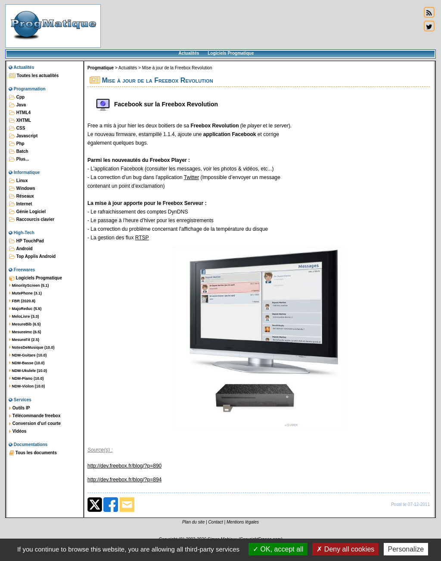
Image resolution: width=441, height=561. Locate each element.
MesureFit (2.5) (24, 340)
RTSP (142, 238)
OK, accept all (278, 549)
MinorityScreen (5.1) (29, 285)
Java (17, 105)
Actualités (188, 53)
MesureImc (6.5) (25, 332)
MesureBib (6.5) (25, 324)
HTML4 (20, 112)
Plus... (19, 159)
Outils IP (19, 408)
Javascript (23, 136)
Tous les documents (33, 453)
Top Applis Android (32, 256)
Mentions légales (243, 522)
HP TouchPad (26, 241)
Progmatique (100, 67)
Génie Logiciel (27, 211)
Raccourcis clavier (31, 219)
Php (17, 143)
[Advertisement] (261, 25)
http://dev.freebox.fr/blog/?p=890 (124, 466)
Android (21, 248)
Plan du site (193, 522)
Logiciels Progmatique (231, 53)
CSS (17, 128)
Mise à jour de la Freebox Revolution (177, 67)
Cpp (17, 97)
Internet (20, 204)
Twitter (191, 177)
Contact (215, 522)
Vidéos (17, 431)
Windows (22, 188)
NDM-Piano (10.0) (26, 378)
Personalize (406, 549)
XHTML (20, 120)
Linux (18, 180)
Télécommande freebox (34, 415)
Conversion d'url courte (35, 423)
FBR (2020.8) (22, 301)
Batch (18, 151)
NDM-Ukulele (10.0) (28, 371)
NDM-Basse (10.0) (27, 363)
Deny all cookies (345, 549)
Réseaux (21, 196)
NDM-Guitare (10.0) (28, 355)
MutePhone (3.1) (25, 293)
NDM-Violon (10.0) (27, 386)
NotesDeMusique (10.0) (32, 347)
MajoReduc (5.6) (25, 309)
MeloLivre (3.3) (24, 316)
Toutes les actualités (34, 75)
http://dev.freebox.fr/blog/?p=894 (124, 480)
